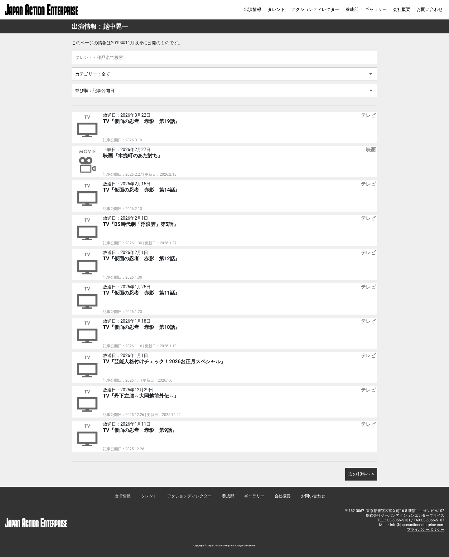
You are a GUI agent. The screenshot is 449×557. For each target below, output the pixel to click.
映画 (371, 150)
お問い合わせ (430, 9)
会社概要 (401, 9)
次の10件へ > (361, 473)
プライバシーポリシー (425, 529)
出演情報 (252, 9)
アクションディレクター (315, 9)
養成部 (352, 9)
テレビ (368, 115)
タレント (276, 9)
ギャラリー (376, 9)
